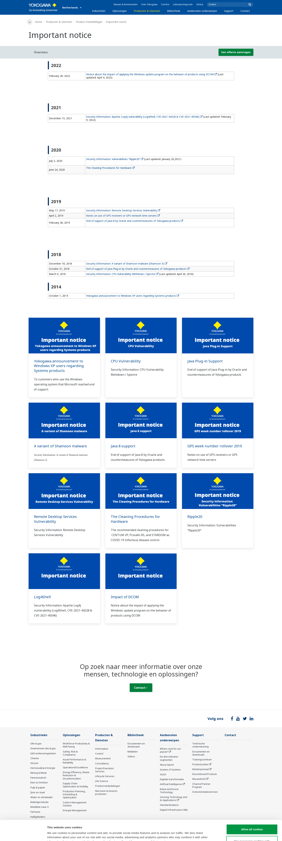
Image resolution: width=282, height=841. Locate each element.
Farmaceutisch (38, 777)
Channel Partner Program (201, 785)
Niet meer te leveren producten (106, 792)
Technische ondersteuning (200, 745)
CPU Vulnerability (126, 361)
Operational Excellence (75, 767)
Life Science (101, 781)
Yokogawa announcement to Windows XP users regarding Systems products (132, 295)
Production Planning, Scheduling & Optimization (74, 794)
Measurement (103, 758)
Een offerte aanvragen (236, 52)
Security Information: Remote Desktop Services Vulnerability (123, 210)
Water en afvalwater (41, 797)
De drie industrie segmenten (169, 758)
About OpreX (167, 764)
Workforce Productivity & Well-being (76, 745)
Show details (188, 833)
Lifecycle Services (104, 776)
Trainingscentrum (202, 759)
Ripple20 (194, 516)
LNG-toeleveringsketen (43, 753)
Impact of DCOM (125, 596)
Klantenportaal (200, 769)
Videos (131, 756)
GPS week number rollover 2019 (214, 446)
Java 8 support (123, 446)
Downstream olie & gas (43, 748)
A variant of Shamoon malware (60, 446)
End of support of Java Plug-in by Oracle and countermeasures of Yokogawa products (138, 268)
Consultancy (102, 763)
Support (228, 11)
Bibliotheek (173, 11)
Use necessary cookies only (252, 821)
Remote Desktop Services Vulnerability (55, 519)
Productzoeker (200, 764)
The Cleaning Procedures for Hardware (110, 168)
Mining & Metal (38, 772)
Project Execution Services (104, 770)
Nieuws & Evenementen (126, 4)
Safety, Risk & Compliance (70, 753)
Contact (245, 11)
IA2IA (163, 774)
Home (38, 22)
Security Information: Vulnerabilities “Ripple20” (114, 159)
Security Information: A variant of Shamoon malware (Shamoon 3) (126, 263)
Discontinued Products (204, 774)
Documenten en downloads (136, 745)
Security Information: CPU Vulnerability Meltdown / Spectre (122, 274)
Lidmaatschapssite (183, 4)
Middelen (133, 751)
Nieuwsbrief (199, 778)
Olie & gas (36, 743)
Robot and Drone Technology (169, 790)
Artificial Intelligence (171, 784)
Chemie (34, 758)
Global (199, 4)
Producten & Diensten (147, 11)
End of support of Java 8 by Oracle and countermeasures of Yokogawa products (134, 221)
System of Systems (170, 769)
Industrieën (98, 11)
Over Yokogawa (149, 4)
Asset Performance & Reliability (74, 761)
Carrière (165, 4)
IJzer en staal (37, 792)
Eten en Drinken (39, 782)
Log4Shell (42, 596)
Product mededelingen (89, 22)
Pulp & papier (37, 787)
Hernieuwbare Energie (42, 768)
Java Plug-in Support (205, 361)
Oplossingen (119, 11)
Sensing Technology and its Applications (173, 798)
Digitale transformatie (172, 779)
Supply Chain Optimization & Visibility (75, 785)
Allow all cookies (252, 810)
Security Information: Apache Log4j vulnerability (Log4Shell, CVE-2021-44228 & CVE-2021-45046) (144, 116)
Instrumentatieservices (205, 791)
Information (101, 748)
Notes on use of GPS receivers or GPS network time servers (123, 215)
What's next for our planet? (170, 750)
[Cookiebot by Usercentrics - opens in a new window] (23, 834)
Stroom (34, 763)
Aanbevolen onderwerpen (202, 11)
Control (99, 753)
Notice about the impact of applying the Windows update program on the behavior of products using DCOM (151, 74)
